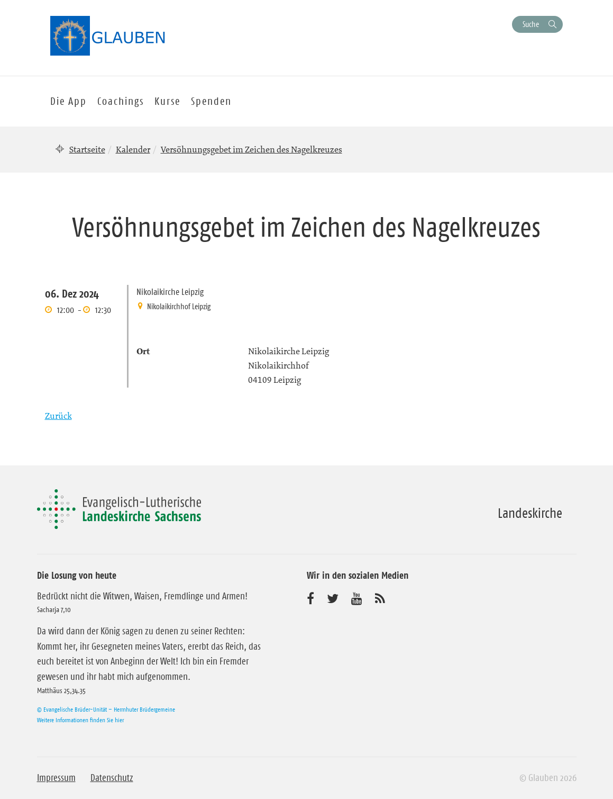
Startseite (87, 149)
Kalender (133, 149)
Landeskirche (530, 513)
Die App (68, 101)
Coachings (120, 101)
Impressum (56, 778)
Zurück (58, 415)
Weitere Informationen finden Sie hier (80, 720)
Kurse (167, 101)
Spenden (211, 101)
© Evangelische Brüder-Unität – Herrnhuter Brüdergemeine (106, 709)
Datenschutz (111, 778)
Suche (531, 24)
